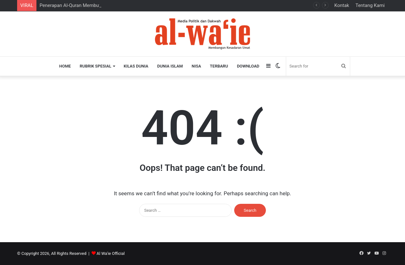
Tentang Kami (370, 5)
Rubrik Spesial (96, 66)
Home (65, 66)
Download (248, 66)
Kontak (341, 5)
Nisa (196, 66)
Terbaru (219, 66)
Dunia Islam (170, 66)
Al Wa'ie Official (111, 253)
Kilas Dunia (136, 66)
